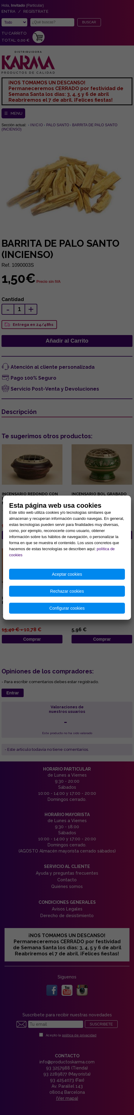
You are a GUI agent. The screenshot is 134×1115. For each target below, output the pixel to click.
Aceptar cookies (67, 574)
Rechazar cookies (67, 591)
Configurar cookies (67, 608)
